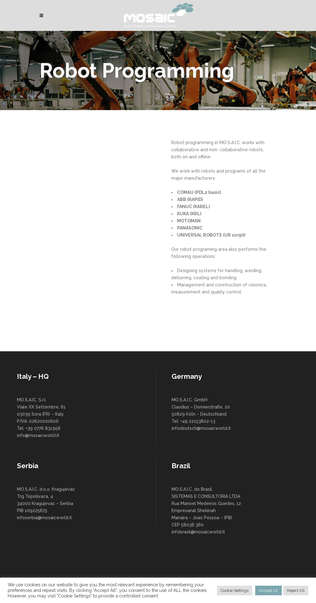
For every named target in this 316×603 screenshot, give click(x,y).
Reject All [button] (296, 590)
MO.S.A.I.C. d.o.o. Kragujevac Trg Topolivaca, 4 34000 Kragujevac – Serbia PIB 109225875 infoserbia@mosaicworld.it (46, 503)
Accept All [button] (268, 590)
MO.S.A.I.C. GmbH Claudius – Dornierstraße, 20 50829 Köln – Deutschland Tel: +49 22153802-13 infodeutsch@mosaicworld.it (201, 414)
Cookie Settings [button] (234, 590)
